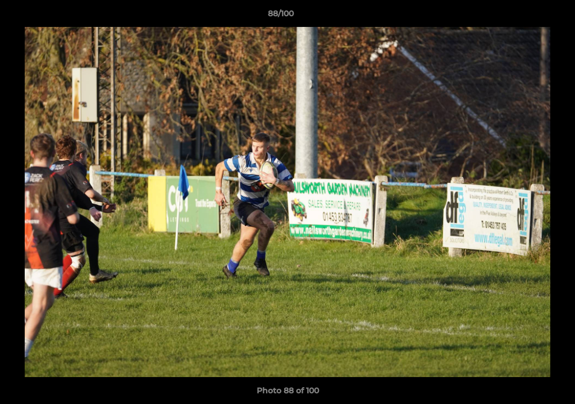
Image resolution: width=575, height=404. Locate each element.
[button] (528, 16)
